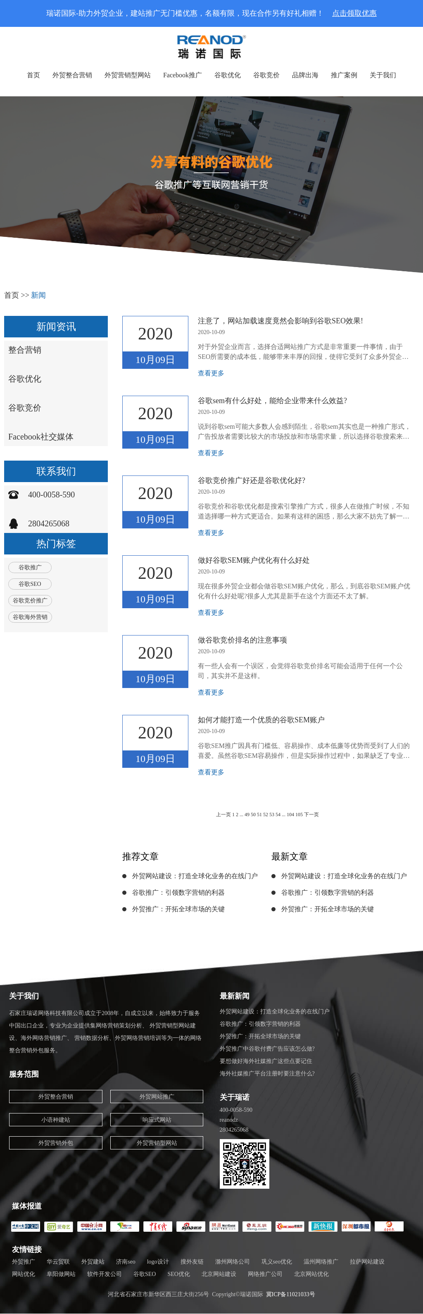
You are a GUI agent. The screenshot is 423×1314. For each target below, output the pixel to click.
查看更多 (211, 373)
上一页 (223, 814)
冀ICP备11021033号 (290, 1294)
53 (271, 814)
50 (253, 814)
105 (299, 814)
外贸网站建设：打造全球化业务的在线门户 (195, 875)
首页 (33, 75)
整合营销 (24, 349)
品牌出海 (305, 75)
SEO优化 (178, 1274)
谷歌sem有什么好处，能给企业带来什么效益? (272, 401)
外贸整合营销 (72, 75)
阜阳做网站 (61, 1274)
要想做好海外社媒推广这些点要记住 (266, 1061)
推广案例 (344, 75)
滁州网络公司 (232, 1262)
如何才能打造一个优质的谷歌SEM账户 (261, 720)
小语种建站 (55, 1120)
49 (247, 814)
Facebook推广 (182, 75)
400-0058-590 (51, 494)
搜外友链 (192, 1262)
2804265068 (48, 523)
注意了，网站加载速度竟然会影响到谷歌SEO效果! (280, 321)
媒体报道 (27, 1206)
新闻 (38, 295)
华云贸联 (58, 1262)
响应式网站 (157, 1120)
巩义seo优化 (276, 1262)
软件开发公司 (104, 1274)
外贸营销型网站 (128, 75)
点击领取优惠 (354, 13)
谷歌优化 (227, 75)
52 (265, 814)
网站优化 (23, 1274)
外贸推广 (23, 1262)
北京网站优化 (311, 1274)
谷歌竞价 (266, 75)
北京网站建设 (219, 1274)
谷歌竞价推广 (30, 600)
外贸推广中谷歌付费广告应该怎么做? (267, 1049)
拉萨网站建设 (367, 1262)
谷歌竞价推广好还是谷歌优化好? (251, 480)
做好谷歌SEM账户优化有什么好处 (254, 560)
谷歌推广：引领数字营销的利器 (178, 892)
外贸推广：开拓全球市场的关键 (178, 909)
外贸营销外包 (55, 1143)
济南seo (125, 1262)
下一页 (311, 814)
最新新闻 (235, 996)
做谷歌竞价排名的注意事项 (242, 640)
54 (278, 814)
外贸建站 (93, 1262)
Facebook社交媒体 (41, 436)
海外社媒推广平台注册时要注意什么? (267, 1073)
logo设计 (158, 1262)
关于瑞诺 (235, 1097)
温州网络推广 (321, 1262)
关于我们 (383, 75)
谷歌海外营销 (30, 617)
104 (290, 814)
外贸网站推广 (157, 1097)
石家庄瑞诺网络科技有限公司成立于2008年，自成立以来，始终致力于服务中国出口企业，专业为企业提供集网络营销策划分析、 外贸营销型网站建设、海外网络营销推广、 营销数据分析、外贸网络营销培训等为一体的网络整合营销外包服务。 (105, 1032)
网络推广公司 (265, 1274)
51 (259, 814)
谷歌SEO (30, 584)
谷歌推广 (30, 567)
